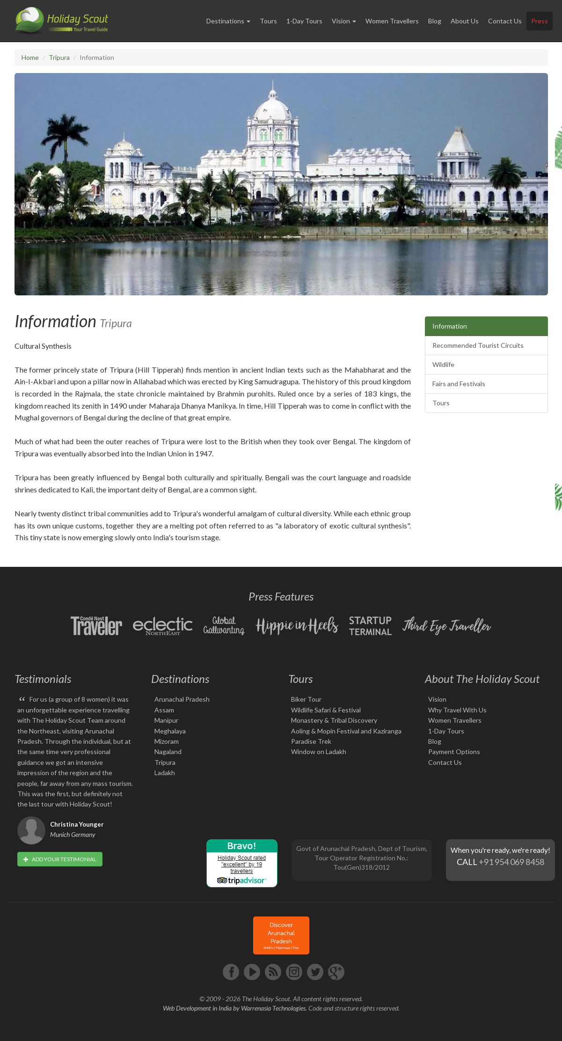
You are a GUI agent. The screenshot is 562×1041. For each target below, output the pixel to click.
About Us (465, 21)
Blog (434, 21)
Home (30, 57)
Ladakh (164, 773)
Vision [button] (344, 21)
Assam (164, 710)
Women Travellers (392, 21)
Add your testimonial (59, 859)
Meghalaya (170, 731)
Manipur (166, 720)
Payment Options (454, 751)
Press (539, 21)
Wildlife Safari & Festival (326, 710)
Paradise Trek (311, 741)
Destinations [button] (228, 21)
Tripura (59, 57)
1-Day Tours (304, 21)
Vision (437, 699)
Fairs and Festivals (458, 384)
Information (449, 326)
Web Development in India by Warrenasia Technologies (234, 1008)
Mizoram (166, 741)
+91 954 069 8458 (511, 862)
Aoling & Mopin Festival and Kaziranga (346, 731)
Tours (268, 21)
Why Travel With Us (457, 710)
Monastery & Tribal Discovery (334, 720)
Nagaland (168, 751)
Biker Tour (306, 699)
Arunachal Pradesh (182, 699)
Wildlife (443, 364)
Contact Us (505, 21)
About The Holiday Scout (482, 678)
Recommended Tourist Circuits (478, 345)
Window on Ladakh (318, 751)
